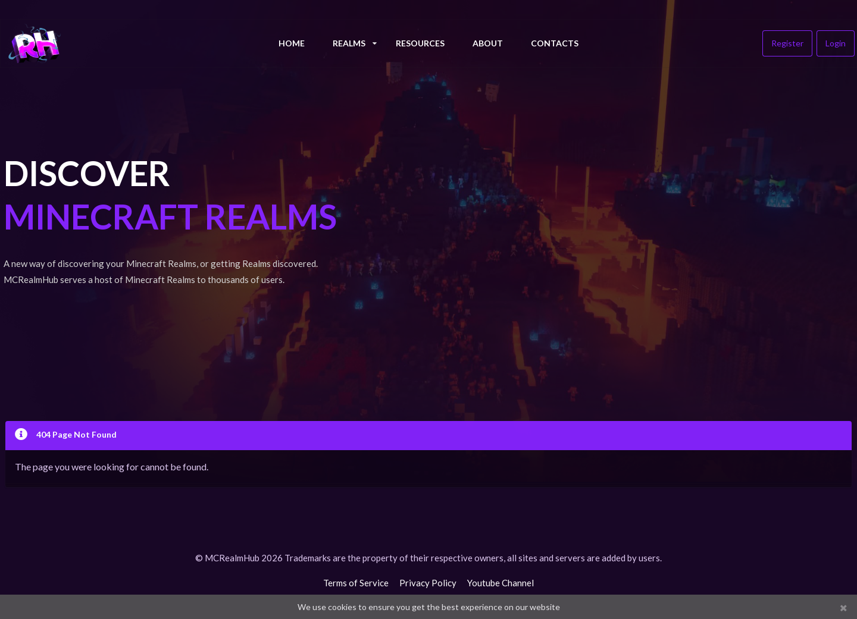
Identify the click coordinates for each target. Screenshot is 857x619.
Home (292, 43)
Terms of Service (356, 582)
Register (787, 43)
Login (835, 43)
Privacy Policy (427, 582)
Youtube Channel (500, 582)
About (488, 43)
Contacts (554, 43)
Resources (420, 43)
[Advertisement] (591, 238)
